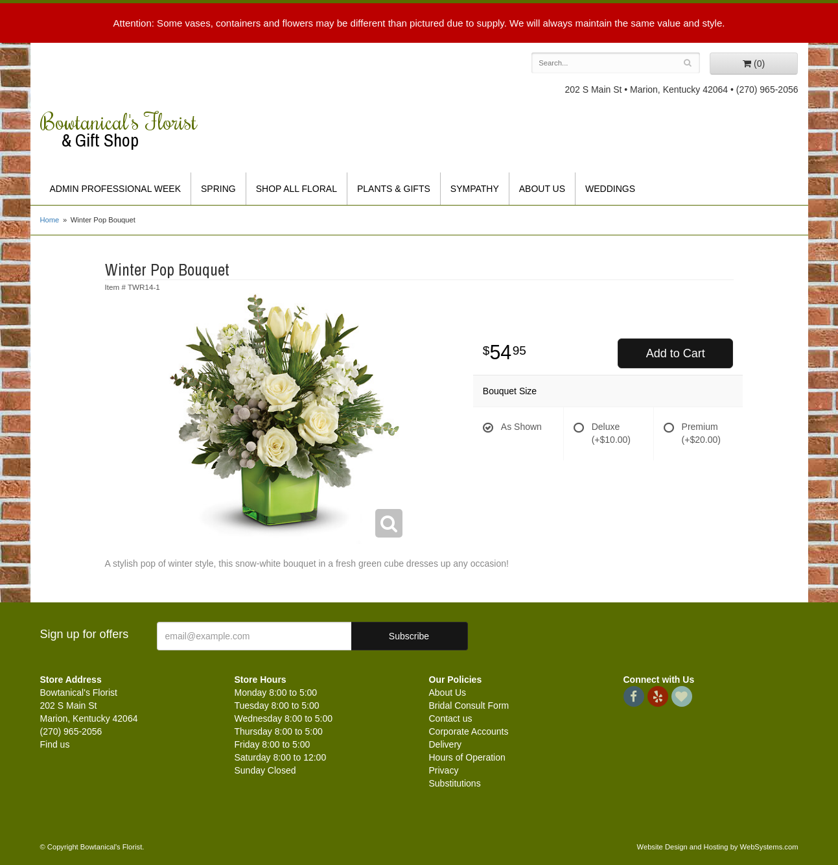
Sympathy (474, 189)
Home (50, 220)
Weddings (610, 189)
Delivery (445, 744)
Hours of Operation (467, 757)
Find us (55, 744)
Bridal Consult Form (469, 705)
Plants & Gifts (393, 189)
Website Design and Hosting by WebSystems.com (717, 847)
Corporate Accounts (469, 731)
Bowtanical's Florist (127, 129)
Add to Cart (675, 353)
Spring (218, 189)
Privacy (444, 770)
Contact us (450, 718)
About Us (542, 189)
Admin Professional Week (115, 189)
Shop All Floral (296, 189)
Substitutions (455, 783)
